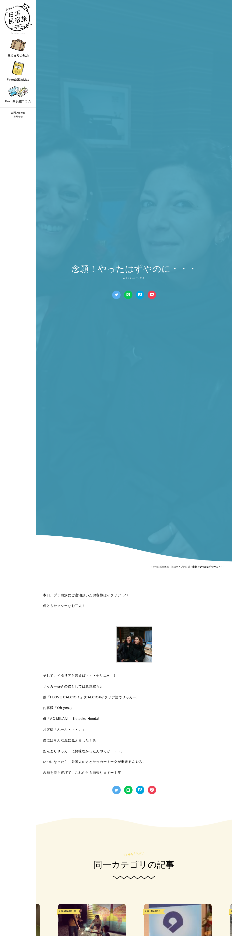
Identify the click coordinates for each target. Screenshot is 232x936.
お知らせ (18, 116)
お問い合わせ (18, 112)
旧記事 (174, 567)
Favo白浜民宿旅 (160, 567)
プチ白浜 (185, 567)
